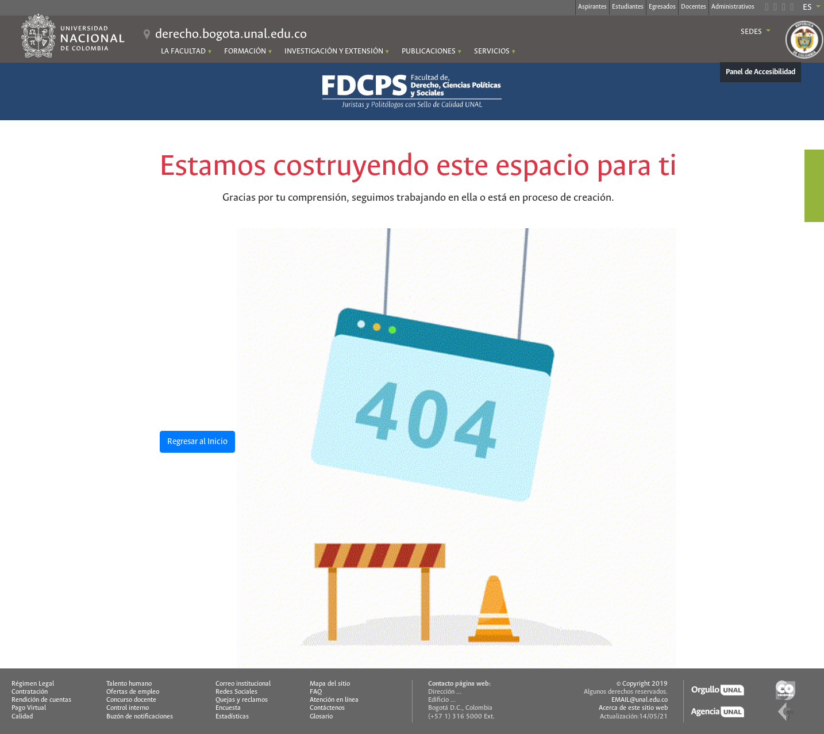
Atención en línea (334, 700)
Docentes (693, 6)
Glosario (321, 716)
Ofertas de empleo (132, 692)
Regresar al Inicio (197, 441)
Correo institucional (243, 684)
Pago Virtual (28, 708)
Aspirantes (592, 6)
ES (808, 7)
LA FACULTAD (183, 51)
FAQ (316, 692)
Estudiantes (628, 6)
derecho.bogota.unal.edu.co (231, 34)
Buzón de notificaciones (139, 716)
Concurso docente (131, 700)
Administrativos (732, 6)
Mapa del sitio (330, 684)
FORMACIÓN (245, 51)
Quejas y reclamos (241, 700)
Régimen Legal (32, 684)
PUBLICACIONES (429, 51)
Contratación (29, 692)
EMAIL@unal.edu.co (639, 700)
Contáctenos (327, 708)
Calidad (22, 716)
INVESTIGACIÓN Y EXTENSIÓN (333, 51)
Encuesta (228, 708)
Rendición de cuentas (41, 700)
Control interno (127, 708)
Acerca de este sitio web (633, 708)
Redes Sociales (236, 692)
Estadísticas (232, 716)
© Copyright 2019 (642, 684)
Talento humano (129, 684)
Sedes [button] (752, 32)
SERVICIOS (492, 51)
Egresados (662, 6)
